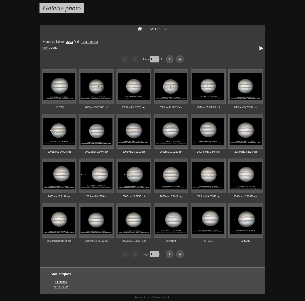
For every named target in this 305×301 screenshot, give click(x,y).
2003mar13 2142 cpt (59, 196)
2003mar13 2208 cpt (96, 196)
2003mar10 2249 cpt (208, 151)
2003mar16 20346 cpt (208, 196)
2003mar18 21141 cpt (59, 241)
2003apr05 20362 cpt (245, 107)
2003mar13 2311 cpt (171, 196)
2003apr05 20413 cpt (59, 151)
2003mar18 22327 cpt (134, 241)
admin (166, 297)
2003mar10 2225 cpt (171, 151)
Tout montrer (89, 41)
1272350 (59, 107)
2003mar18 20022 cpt (245, 196)
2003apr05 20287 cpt (171, 107)
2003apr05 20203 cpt (133, 107)
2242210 (208, 241)
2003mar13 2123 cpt (245, 151)
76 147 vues (61, 287)
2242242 (245, 241)
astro (45, 48)
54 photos (61, 281)
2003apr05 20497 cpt (96, 151)
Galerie (156, 29)
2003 (69, 41)
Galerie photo (62, 8)
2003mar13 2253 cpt (134, 196)
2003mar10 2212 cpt (134, 151)
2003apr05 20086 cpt (96, 107)
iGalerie (155, 297)
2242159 (171, 241)
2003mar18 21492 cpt (96, 241)
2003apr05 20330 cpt (208, 107)
